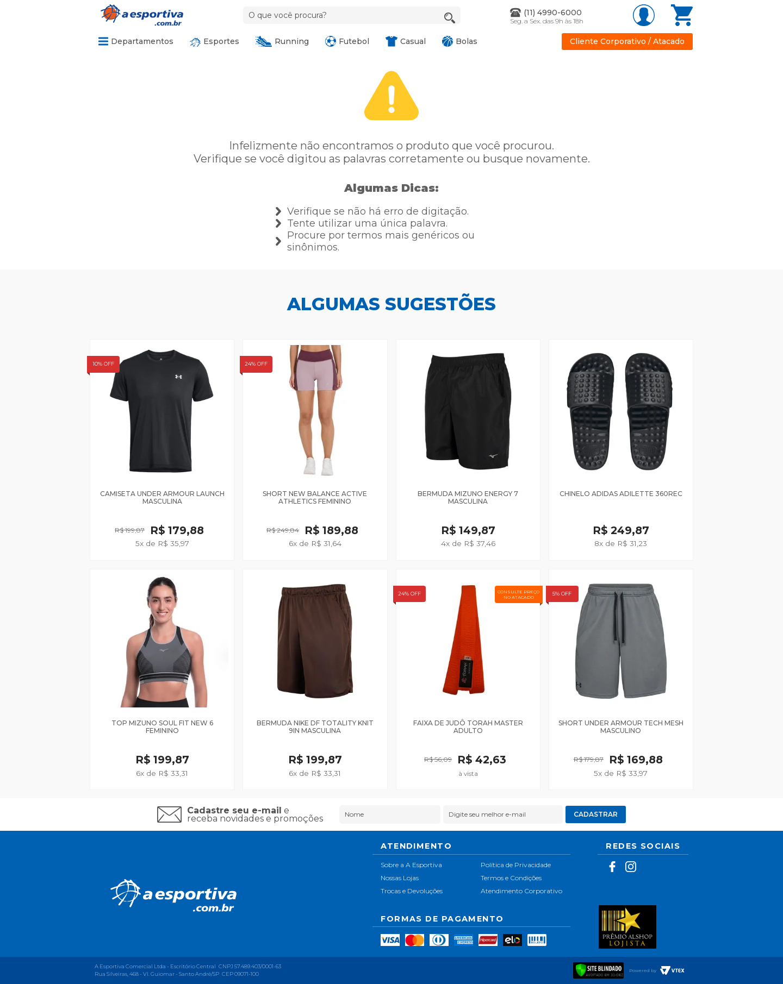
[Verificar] (598, 969)
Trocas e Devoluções (412, 891)
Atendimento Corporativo (521, 891)
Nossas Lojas (400, 878)
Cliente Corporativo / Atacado (627, 41)
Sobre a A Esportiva (411, 865)
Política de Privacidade (516, 865)
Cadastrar (596, 814)
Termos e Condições (511, 878)
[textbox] (352, 15)
